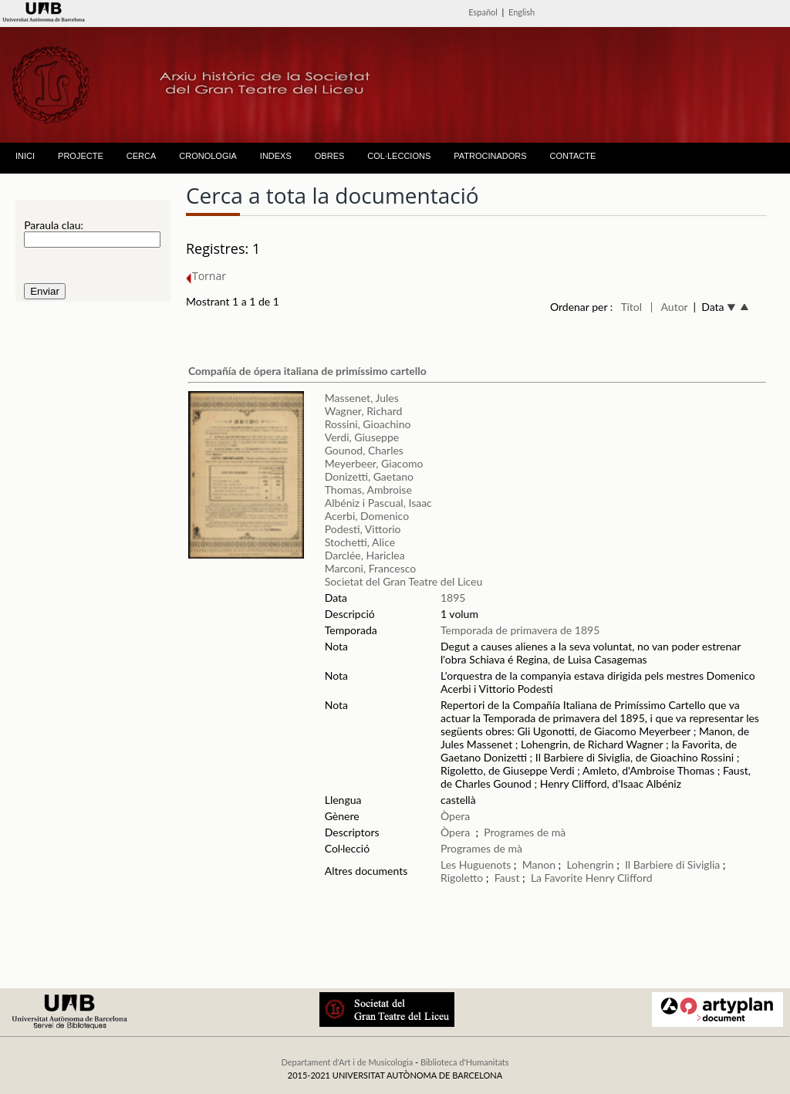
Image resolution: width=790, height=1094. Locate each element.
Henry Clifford (619, 877)
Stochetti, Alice (360, 542)
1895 (453, 597)
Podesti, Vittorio (363, 528)
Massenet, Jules (362, 397)
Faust (507, 877)
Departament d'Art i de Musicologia (347, 1062)
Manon (538, 864)
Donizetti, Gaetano (369, 476)
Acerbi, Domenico (367, 515)
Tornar (206, 275)
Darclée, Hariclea (365, 555)
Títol (631, 306)
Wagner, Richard (364, 410)
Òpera (455, 815)
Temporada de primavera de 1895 (520, 629)
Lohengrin (589, 864)
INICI (25, 155)
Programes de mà (524, 832)
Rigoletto (462, 877)
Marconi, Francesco (371, 568)
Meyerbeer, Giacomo (374, 463)
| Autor (669, 306)
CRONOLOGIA (208, 155)
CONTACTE (573, 155)
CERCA (142, 155)
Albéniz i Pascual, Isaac (378, 502)
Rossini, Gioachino (368, 424)
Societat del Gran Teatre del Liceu (404, 581)
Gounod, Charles (364, 450)
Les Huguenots (476, 864)
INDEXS (276, 155)
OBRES (330, 155)
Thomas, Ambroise (368, 489)
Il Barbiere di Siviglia (672, 864)
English (521, 12)
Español (483, 12)
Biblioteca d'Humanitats (464, 1062)
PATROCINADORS (490, 155)
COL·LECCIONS (398, 155)
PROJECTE (80, 155)
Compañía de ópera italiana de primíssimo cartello (307, 370)
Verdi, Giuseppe (362, 437)
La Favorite (556, 877)
